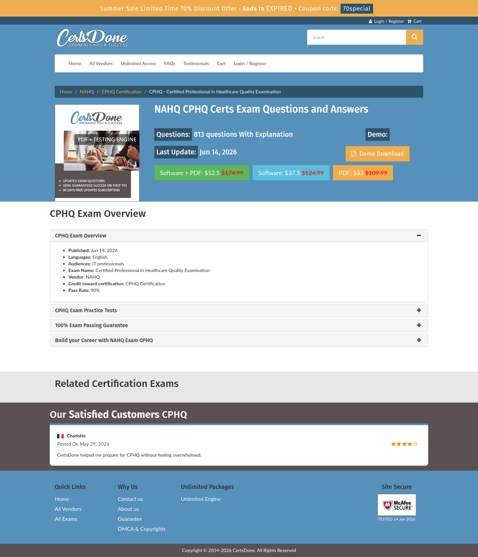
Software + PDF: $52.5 (202, 172)
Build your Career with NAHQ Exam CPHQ (104, 340)
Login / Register (386, 21)
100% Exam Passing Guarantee (91, 325)
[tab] (239, 236)
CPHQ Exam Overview (80, 236)
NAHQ (87, 91)
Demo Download (377, 153)
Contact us (130, 499)
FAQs (169, 63)
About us (128, 509)
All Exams (66, 518)
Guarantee (130, 518)
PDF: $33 (363, 172)
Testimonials (196, 63)
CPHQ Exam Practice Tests (86, 311)
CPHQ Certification (121, 91)
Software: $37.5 (291, 172)
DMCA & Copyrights (142, 528)
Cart (414, 21)
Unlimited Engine (201, 499)
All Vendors (101, 63)
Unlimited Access (138, 63)
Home (75, 63)
